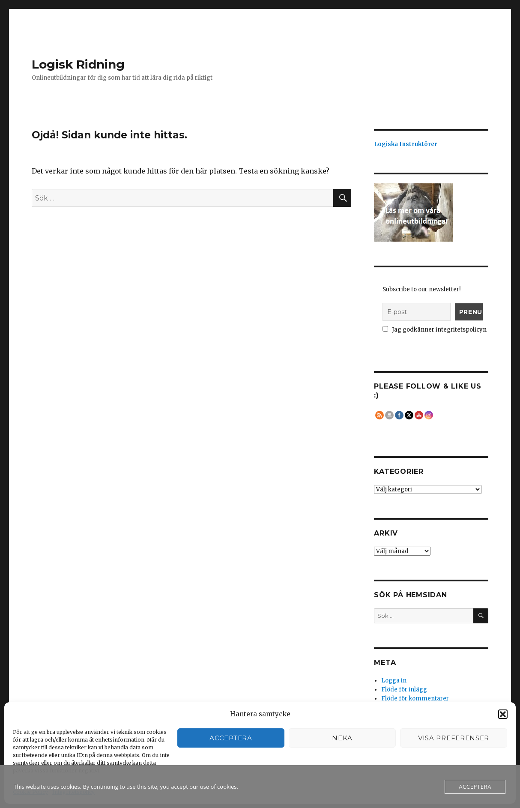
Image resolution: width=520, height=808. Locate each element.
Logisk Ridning (78, 64)
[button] (503, 714)
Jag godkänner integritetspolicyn (435, 329)
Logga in (393, 680)
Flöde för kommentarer (415, 698)
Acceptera (230, 738)
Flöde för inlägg (404, 689)
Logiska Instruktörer (405, 144)
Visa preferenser (453, 738)
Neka (342, 738)
